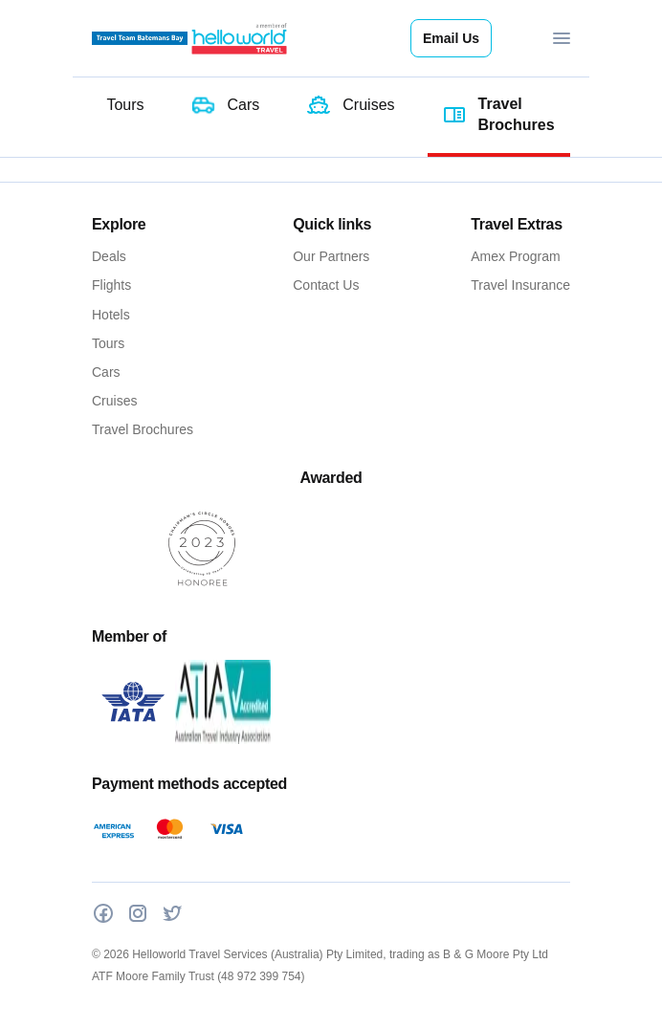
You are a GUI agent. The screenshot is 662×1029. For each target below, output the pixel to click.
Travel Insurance (520, 285)
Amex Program (515, 256)
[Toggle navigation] (561, 38)
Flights (111, 285)
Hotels (111, 314)
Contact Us (326, 285)
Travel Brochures (142, 429)
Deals (109, 256)
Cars (106, 372)
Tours (108, 343)
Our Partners (331, 256)
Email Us (451, 38)
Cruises (114, 400)
